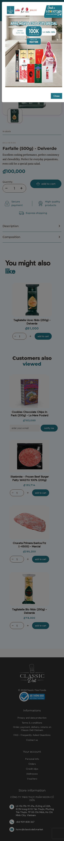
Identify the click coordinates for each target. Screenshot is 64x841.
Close (56, 91)
